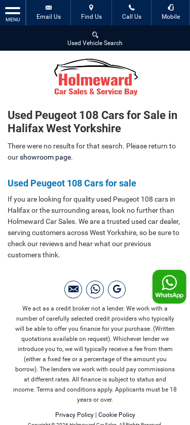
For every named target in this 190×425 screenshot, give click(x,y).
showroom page (45, 157)
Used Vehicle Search (95, 38)
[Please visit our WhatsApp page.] (95, 289)
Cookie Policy (116, 414)
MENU (12, 13)
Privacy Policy (74, 414)
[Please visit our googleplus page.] (117, 289)
